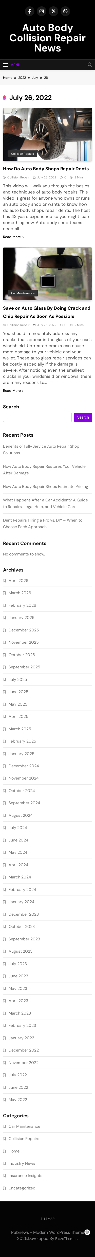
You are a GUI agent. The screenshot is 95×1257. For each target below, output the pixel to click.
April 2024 (18, 864)
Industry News (22, 1163)
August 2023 (20, 951)
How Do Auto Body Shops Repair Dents (46, 169)
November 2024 (24, 778)
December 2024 (24, 766)
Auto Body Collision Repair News (47, 38)
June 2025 (18, 691)
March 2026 (20, 592)
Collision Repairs (22, 154)
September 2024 (24, 803)
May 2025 (18, 704)
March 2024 (20, 877)
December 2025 (24, 630)
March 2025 (20, 729)
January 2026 (21, 617)
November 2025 (24, 642)
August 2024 (21, 815)
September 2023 (24, 939)
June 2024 (18, 840)
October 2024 (22, 790)
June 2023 (18, 976)
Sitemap (48, 1219)
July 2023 (18, 963)
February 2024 (22, 889)
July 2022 (18, 1075)
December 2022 (24, 1050)
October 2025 (22, 654)
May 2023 (18, 988)
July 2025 (18, 679)
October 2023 (22, 926)
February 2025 (22, 741)
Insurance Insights (25, 1175)
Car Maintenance (23, 293)
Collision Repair (18, 177)
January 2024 (21, 901)
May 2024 (18, 852)
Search (11, 407)
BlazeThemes (66, 1238)
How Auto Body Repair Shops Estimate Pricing (45, 486)
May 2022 (18, 1099)
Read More (13, 237)
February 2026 (22, 605)
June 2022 (18, 1087)
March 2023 (20, 1013)
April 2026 (18, 580)
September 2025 (24, 667)
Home (14, 1151)
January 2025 (21, 753)
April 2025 (18, 716)
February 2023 (22, 1025)
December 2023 (24, 914)
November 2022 (24, 1062)
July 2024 (18, 827)
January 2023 (21, 1038)
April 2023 (18, 1000)
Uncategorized (22, 1188)
